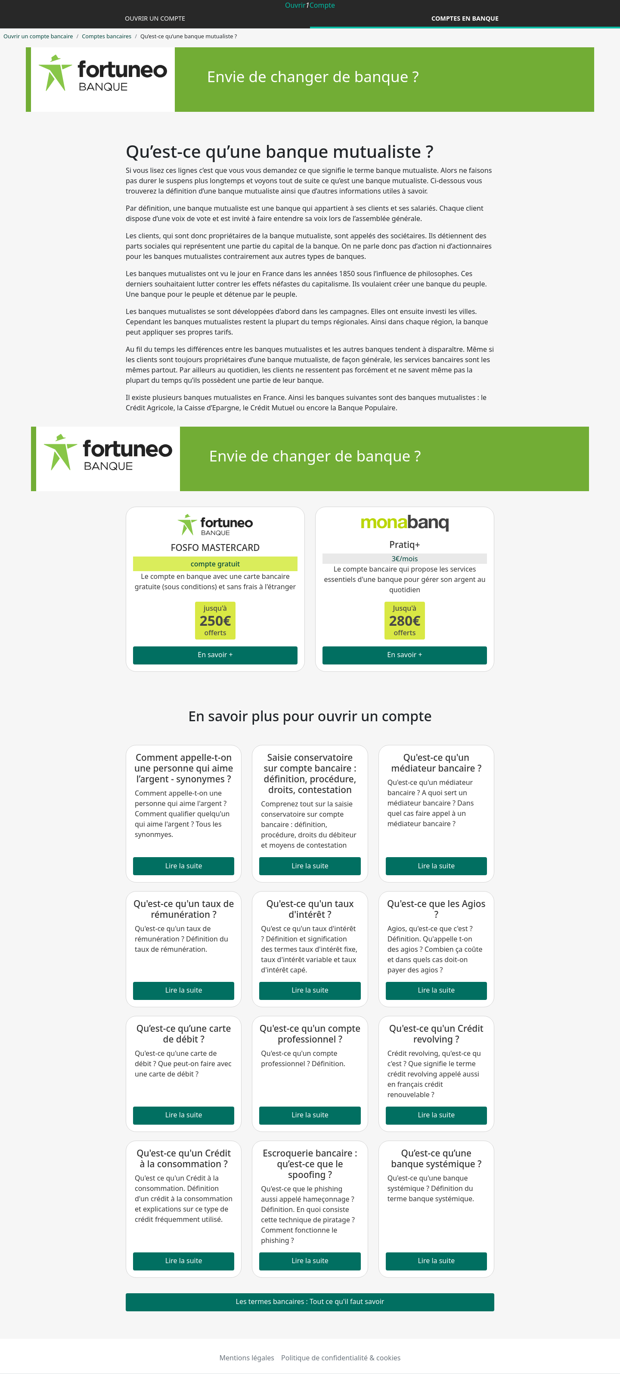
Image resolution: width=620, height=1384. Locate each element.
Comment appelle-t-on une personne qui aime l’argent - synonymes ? (183, 768)
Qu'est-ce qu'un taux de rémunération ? (183, 909)
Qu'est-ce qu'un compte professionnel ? (310, 1033)
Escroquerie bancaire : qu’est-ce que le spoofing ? (310, 1164)
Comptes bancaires (106, 36)
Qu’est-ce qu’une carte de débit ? (183, 1033)
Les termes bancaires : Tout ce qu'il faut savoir (310, 1301)
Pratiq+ (404, 544)
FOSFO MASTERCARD (215, 547)
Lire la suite (183, 865)
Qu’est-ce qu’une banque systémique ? (436, 1158)
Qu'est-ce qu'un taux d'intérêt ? (309, 909)
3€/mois (405, 558)
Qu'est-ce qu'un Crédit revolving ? (436, 1033)
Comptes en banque (465, 18)
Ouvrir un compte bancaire (38, 36)
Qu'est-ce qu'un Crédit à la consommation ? (183, 1158)
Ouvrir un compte (155, 18)
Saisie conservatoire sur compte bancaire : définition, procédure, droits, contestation (310, 773)
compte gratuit (215, 564)
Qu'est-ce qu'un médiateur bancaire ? (436, 762)
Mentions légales (247, 1357)
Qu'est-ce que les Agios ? (436, 909)
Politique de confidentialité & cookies (340, 1357)
